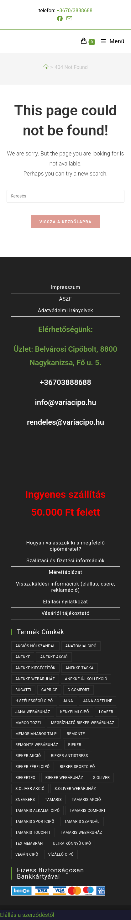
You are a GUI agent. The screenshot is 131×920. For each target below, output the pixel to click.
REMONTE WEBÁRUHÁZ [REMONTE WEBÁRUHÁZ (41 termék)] (36, 745)
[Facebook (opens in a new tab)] (61, 19)
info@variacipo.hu (65, 402)
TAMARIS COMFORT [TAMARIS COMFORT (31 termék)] (88, 810)
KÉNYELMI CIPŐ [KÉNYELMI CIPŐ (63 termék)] (74, 712)
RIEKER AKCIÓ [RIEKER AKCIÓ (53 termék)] (28, 756)
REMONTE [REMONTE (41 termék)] (76, 734)
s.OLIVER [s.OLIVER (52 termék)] (101, 777)
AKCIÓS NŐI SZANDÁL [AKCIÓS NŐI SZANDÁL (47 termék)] (35, 646)
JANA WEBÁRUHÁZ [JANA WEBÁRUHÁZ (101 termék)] (32, 712)
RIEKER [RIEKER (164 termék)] (74, 745)
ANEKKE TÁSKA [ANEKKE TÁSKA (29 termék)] (80, 668)
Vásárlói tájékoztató (65, 613)
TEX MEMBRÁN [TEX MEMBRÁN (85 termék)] (29, 843)
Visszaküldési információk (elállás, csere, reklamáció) (65, 587)
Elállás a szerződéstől (27, 915)
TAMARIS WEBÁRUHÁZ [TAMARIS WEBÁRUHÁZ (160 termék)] (81, 832)
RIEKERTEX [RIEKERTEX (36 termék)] (25, 777)
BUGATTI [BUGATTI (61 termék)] (23, 690)
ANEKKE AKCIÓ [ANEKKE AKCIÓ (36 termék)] (53, 657)
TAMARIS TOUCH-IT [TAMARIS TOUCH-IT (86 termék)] (33, 832)
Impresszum (65, 287)
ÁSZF (65, 299)
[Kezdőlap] (45, 67)
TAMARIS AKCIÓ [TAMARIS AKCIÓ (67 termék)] (86, 799)
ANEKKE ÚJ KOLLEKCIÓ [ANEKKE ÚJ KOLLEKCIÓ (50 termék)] (86, 679)
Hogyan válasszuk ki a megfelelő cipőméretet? (65, 546)
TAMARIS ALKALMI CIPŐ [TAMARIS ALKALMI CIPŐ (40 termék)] (37, 810)
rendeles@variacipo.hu (65, 422)
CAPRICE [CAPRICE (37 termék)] (49, 690)
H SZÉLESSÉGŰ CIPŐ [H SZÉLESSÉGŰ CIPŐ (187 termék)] (34, 701)
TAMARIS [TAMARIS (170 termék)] (53, 799)
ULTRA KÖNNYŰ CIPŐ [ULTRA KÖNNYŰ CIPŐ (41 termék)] (72, 843)
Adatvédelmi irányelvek (65, 310)
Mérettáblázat (65, 572)
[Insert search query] (65, 196)
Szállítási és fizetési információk (65, 561)
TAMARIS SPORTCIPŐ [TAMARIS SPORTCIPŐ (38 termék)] (34, 821)
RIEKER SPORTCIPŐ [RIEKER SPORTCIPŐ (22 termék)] (77, 767)
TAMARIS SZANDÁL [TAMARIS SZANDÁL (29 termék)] (82, 821)
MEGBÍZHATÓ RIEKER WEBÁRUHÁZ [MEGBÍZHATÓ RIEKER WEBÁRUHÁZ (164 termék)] (82, 723)
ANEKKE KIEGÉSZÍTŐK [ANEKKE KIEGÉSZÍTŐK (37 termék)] (35, 668)
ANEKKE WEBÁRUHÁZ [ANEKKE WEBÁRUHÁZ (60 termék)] (35, 679)
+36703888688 (65, 382)
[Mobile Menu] (110, 41)
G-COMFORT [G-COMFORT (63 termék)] (78, 690)
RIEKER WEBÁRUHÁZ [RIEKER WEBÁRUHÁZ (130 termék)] (64, 777)
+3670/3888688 (74, 10)
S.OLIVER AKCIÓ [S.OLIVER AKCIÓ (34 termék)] (30, 788)
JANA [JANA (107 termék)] (68, 701)
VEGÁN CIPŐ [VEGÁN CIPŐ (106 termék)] (26, 854)
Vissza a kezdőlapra (65, 221)
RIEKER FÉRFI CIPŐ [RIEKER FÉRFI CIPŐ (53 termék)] (32, 767)
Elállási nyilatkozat (65, 602)
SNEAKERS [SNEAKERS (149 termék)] (25, 799)
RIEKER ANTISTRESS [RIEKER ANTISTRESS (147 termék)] (69, 756)
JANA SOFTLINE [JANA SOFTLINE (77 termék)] (97, 701)
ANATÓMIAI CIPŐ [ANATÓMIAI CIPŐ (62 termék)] (81, 646)
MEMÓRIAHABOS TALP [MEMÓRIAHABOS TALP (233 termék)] (36, 734)
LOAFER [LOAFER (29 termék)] (106, 712)
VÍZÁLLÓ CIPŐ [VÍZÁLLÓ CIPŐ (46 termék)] (61, 854)
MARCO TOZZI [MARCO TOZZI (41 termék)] (28, 723)
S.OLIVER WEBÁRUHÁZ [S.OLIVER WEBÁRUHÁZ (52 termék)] (75, 788)
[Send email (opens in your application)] (69, 18)
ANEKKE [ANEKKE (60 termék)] (22, 657)
